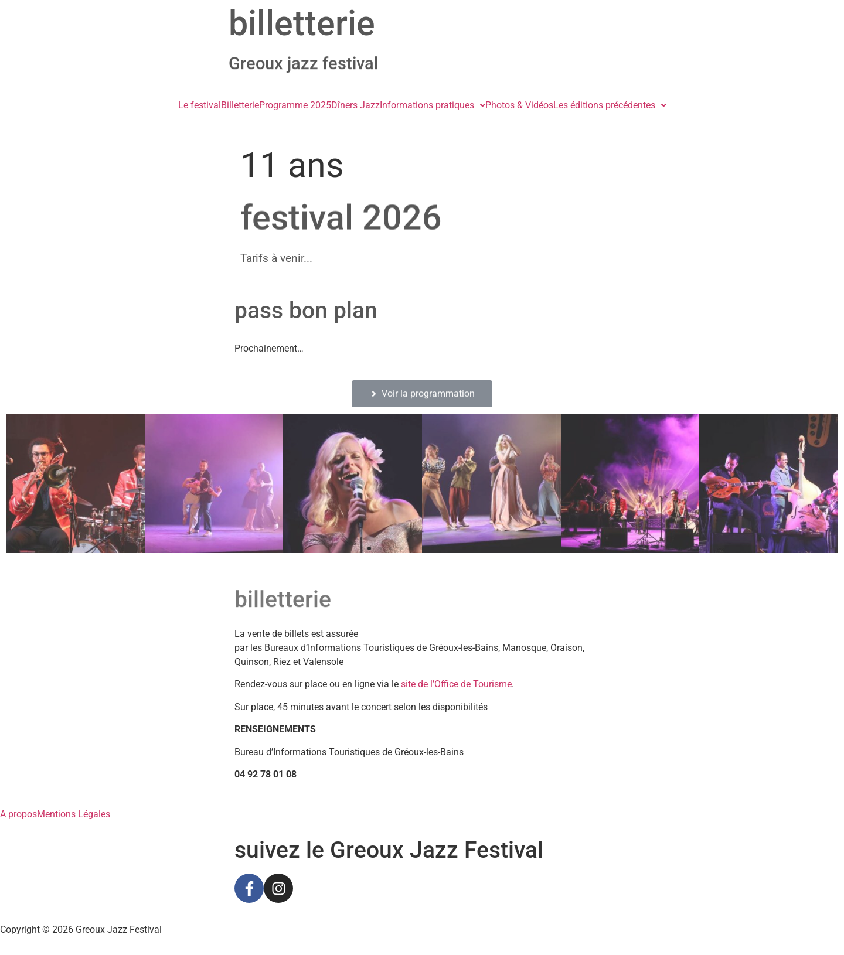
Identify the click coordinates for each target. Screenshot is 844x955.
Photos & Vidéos (519, 105)
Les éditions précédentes (609, 105)
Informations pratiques (432, 105)
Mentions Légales (73, 814)
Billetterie (240, 105)
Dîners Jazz (355, 105)
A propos (18, 814)
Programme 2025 (295, 105)
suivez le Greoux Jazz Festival (388, 850)
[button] (432, 105)
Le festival (199, 105)
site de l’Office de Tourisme (456, 684)
